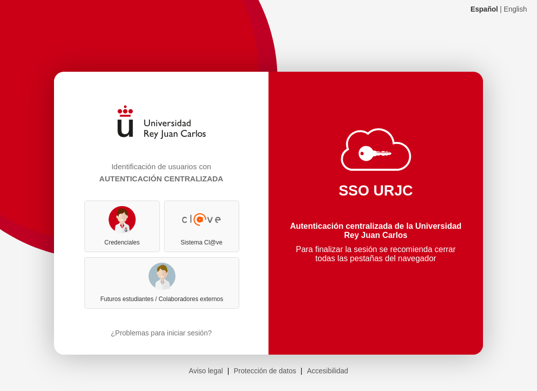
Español (484, 9)
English (515, 9)
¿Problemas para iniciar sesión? (161, 333)
